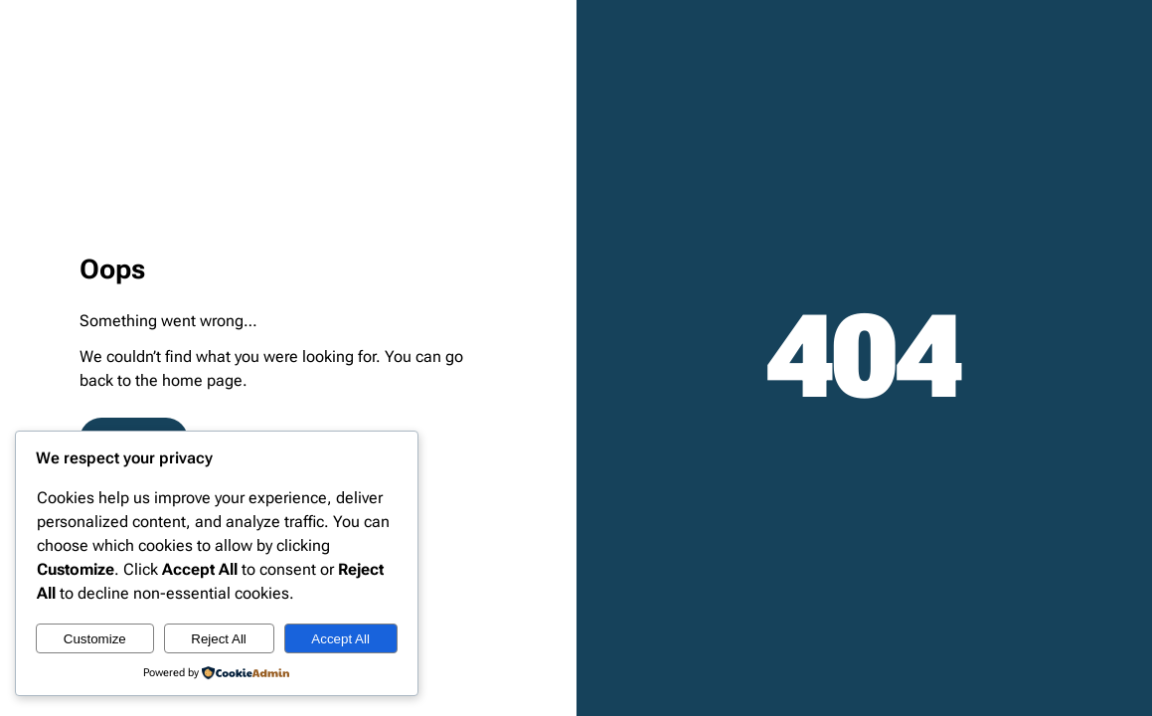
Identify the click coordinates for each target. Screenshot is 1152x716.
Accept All (340, 638)
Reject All (219, 638)
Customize (95, 638)
